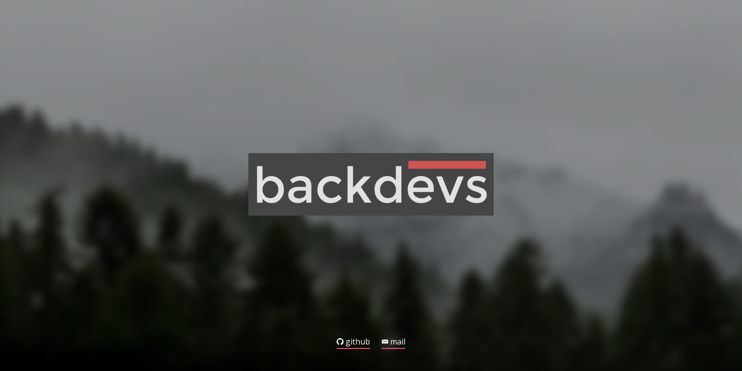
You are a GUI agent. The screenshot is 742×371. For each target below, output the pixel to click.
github (353, 342)
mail (393, 342)
